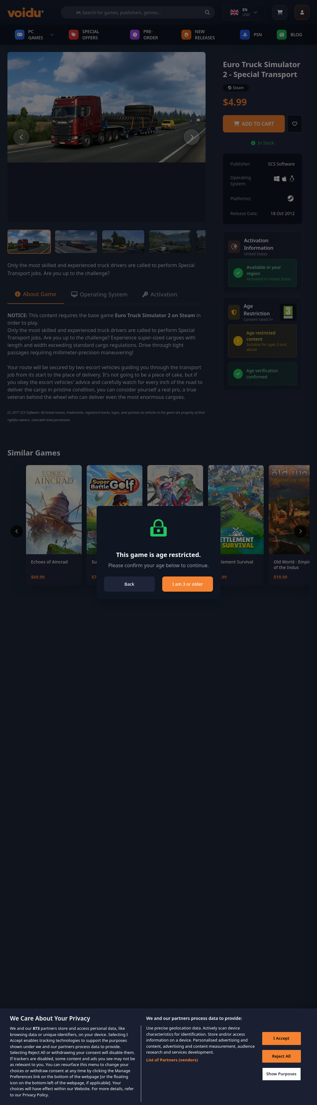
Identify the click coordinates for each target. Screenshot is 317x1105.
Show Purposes (281, 1083)
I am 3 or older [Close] (187, 584)
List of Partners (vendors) (172, 1069)
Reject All (281, 1065)
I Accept (281, 1047)
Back (129, 584)
